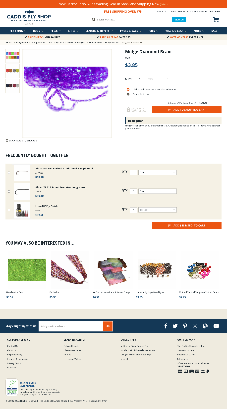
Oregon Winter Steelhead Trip (136, 354)
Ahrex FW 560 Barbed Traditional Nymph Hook (64, 168)
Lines (73, 30)
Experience (185, 37)
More (199, 30)
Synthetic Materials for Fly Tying (70, 42)
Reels (56, 30)
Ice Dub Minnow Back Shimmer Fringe (111, 292)
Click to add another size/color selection (154, 89)
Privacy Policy (14, 363)
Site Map (11, 367)
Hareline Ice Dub (14, 292)
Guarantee (42, 37)
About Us (162, 11)
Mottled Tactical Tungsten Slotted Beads (199, 292)
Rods (38, 30)
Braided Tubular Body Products (104, 42)
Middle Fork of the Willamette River (138, 350)
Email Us (182, 358)
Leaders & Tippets (99, 30)
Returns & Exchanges (18, 358)
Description (135, 121)
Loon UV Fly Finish (46, 206)
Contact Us (12, 345)
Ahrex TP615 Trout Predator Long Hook (60, 187)
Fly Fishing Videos (72, 358)
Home (9, 42)
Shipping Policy (14, 354)
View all (124, 358)
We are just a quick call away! (193, 365)
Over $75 (113, 37)
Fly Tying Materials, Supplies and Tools (34, 42)
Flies (153, 30)
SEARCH (179, 19)
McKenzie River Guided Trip (134, 345)
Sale (214, 30)
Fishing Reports (71, 345)
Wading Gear (176, 30)
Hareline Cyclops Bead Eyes (150, 292)
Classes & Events (72, 350)
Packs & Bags (130, 30)
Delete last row (141, 94)
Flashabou (55, 292)
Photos (67, 354)
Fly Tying (18, 30)
